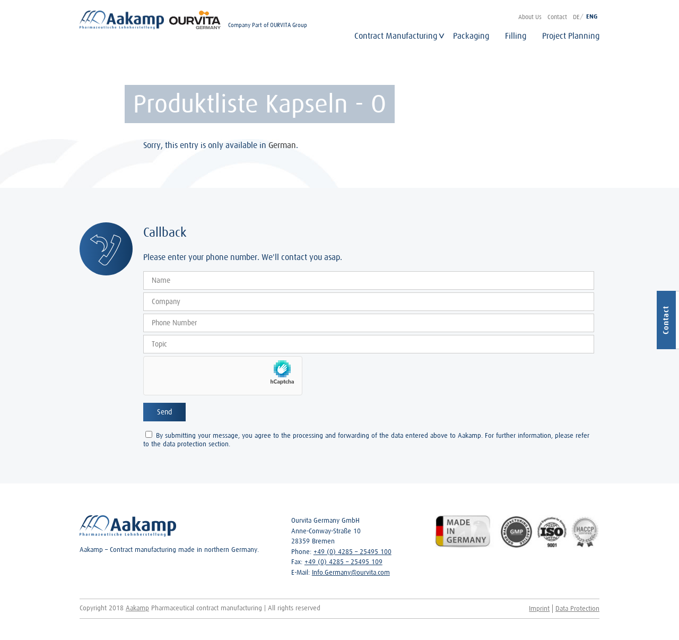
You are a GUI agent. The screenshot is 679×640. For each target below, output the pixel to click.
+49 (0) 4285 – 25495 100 (352, 552)
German (282, 145)
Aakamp (137, 608)
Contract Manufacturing (395, 35)
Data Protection (577, 608)
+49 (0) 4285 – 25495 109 (343, 562)
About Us (530, 16)
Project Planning (570, 35)
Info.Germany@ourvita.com (351, 572)
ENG (591, 16)
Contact (557, 16)
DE (576, 16)
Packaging (471, 35)
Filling (515, 35)
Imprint (539, 608)
